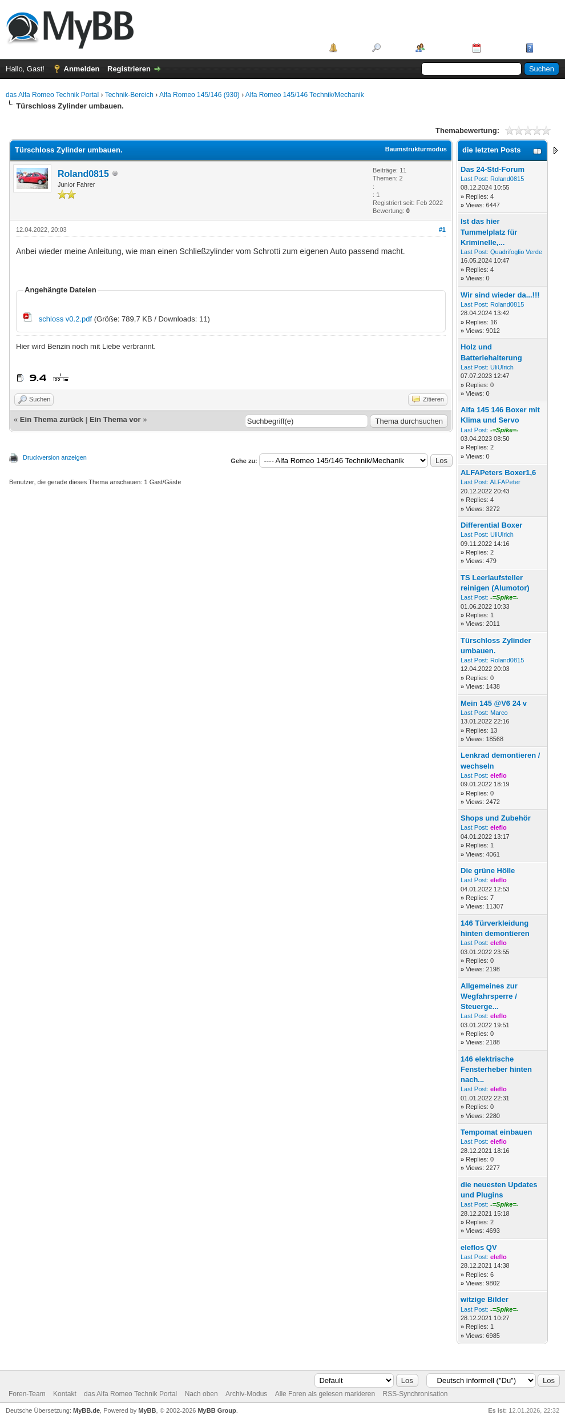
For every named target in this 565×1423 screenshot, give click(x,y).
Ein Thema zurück (51, 419)
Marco (499, 712)
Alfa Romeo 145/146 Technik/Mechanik (304, 95)
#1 (442, 229)
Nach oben (201, 1394)
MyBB (147, 1410)
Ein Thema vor (115, 419)
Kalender (499, 47)
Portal (350, 47)
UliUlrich (502, 367)
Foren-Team (27, 1394)
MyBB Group (216, 1410)
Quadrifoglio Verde (516, 251)
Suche (394, 47)
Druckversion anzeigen (55, 457)
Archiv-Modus (246, 1394)
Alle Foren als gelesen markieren (325, 1394)
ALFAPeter (505, 482)
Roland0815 (83, 174)
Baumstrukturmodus (416, 149)
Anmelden (82, 69)
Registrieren (129, 69)
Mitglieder (444, 47)
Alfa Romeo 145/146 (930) (199, 95)
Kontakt (64, 1394)
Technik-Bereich (129, 95)
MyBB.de (86, 1410)
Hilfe (544, 47)
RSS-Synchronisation (414, 1394)
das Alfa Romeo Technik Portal (52, 95)
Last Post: (475, 178)
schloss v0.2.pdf (65, 319)
